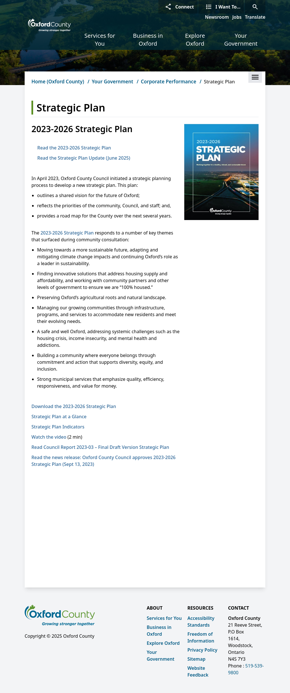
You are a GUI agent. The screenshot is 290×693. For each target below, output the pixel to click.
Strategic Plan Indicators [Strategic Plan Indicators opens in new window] (59, 427)
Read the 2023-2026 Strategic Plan (74, 148)
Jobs (237, 17)
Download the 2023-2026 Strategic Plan (73, 406)
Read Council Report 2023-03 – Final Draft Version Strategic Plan (100, 447)
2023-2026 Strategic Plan (67, 233)
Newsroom (217, 17)
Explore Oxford (195, 39)
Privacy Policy (202, 650)
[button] (255, 77)
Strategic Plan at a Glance (58, 416)
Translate (255, 17)
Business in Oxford (148, 39)
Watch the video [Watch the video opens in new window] (48, 437)
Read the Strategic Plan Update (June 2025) (83, 158)
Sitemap (196, 659)
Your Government (240, 39)
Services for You (99, 39)
